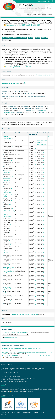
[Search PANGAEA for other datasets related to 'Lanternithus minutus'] (9, 228)
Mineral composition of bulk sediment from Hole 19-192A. (26, 356)
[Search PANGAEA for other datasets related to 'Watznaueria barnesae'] (10, 300)
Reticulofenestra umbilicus (9, 268)
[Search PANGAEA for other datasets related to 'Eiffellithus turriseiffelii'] (11, 216)
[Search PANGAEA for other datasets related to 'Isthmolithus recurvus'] (10, 224)
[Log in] (52, 1)
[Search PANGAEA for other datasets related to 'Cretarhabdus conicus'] (9, 184)
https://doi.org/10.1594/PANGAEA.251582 (23, 25)
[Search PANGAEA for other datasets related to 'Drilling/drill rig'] (36, 112)
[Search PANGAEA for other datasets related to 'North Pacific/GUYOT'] (22, 110)
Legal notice (5, 412)
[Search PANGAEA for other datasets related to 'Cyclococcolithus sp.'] (7, 196)
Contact (50, 14)
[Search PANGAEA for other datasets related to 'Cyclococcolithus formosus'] (11, 192)
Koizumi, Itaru (14, 59)
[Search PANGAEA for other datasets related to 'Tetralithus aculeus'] (9, 284)
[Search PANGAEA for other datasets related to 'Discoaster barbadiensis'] (13, 208)
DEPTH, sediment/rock (8, 137)
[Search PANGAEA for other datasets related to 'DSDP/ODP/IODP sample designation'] (45, 144)
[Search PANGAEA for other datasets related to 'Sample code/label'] (11, 142)
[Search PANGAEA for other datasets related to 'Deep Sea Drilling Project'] (24, 83)
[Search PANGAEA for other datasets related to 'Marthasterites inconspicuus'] (12, 236)
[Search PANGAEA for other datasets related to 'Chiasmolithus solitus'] (9, 172)
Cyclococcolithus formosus (9, 191)
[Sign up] (49, 1)
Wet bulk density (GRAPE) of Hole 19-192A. (22, 348)
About (44, 14)
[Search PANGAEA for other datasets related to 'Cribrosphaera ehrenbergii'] (12, 188)
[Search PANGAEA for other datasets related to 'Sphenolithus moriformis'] (11, 276)
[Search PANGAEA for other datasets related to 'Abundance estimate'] (43, 152)
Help (39, 14)
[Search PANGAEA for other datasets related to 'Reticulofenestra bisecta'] (9, 252)
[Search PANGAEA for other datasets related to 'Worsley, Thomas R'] (35, 142)
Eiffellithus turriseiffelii (7, 216)
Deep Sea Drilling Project (10, 83)
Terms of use (16, 412)
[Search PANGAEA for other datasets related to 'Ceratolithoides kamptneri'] (11, 160)
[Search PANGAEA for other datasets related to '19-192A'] (8, 106)
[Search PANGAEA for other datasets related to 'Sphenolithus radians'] (9, 280)
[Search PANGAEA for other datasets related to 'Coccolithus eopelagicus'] (12, 176)
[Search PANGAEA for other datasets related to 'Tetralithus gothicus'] (10, 288)
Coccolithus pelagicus (7, 179)
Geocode (50, 137)
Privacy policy (26, 412)
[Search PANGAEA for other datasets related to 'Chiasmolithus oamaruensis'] (12, 168)
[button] (6, 40)
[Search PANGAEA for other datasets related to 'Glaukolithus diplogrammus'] (13, 220)
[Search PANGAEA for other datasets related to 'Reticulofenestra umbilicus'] (10, 268)
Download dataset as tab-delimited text (16, 333)
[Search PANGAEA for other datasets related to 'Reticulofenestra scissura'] (10, 264)
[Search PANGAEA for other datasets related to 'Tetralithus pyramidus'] (11, 296)
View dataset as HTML (11, 338)
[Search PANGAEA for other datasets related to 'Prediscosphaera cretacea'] (10, 244)
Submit (35, 14)
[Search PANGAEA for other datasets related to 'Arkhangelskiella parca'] (8, 156)
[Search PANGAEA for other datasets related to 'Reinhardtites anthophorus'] (12, 248)
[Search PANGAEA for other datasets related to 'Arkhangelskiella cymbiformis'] (12, 152)
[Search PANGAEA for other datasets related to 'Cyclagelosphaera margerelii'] (11, 200)
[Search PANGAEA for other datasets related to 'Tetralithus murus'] (5, 292)
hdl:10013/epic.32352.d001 (43, 75)
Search (29, 14)
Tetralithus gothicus (7, 288)
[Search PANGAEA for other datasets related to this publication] (26, 54)
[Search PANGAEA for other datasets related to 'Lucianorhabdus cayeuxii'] (9, 232)
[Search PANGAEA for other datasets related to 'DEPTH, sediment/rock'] (13, 138)
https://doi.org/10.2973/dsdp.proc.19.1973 (18, 67)
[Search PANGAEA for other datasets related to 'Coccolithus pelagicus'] (10, 180)
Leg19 (33, 111)
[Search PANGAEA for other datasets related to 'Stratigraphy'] (12, 146)
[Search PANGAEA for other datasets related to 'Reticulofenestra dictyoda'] (10, 256)
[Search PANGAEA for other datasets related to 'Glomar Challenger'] (11, 112)
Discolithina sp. (8, 211)
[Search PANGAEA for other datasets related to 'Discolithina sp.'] (14, 210)
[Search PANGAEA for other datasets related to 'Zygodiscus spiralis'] (9, 304)
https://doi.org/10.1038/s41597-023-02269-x (22, 391)
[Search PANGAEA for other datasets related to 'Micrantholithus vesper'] (9, 240)
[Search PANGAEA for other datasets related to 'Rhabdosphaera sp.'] (7, 272)
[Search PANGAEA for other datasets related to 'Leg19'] (35, 110)
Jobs (42, 412)
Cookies (36, 412)
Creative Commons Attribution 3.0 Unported (24, 314)
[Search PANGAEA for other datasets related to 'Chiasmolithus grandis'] (9, 164)
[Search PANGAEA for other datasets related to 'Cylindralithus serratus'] (10, 204)
